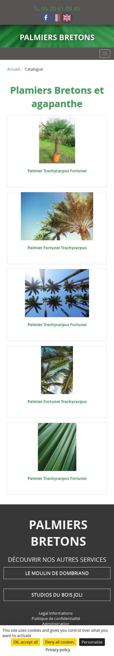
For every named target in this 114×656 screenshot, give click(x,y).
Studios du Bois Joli (57, 594)
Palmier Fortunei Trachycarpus (57, 247)
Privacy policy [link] (58, 649)
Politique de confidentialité (56, 618)
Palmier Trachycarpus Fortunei (57, 170)
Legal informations (56, 613)
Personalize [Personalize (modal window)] (92, 642)
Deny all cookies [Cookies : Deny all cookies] (59, 642)
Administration (55, 623)
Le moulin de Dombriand (57, 573)
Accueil (13, 69)
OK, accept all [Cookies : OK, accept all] (25, 642)
